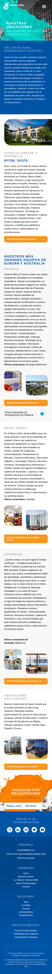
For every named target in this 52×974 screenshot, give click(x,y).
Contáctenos (9, 960)
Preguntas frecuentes (21, 960)
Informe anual (19, 964)
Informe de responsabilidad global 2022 (26, 854)
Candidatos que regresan (25, 934)
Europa (26, 908)
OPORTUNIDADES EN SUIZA (21, 239)
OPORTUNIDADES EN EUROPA (22, 767)
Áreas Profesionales (26, 883)
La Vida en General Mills (26, 880)
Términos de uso (34, 960)
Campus (26, 886)
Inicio (26, 873)
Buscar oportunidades (26, 930)
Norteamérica (26, 915)
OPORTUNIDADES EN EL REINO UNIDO (23, 539)
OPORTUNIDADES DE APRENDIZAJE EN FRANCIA (24, 413)
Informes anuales (26, 858)
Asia (26, 902)
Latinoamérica (26, 912)
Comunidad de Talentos (26, 937)
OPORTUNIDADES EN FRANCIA (23, 403)
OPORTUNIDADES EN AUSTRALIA (24, 681)
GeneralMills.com (26, 850)
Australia (26, 905)
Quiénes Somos (26, 876)
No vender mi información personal (27, 962)
